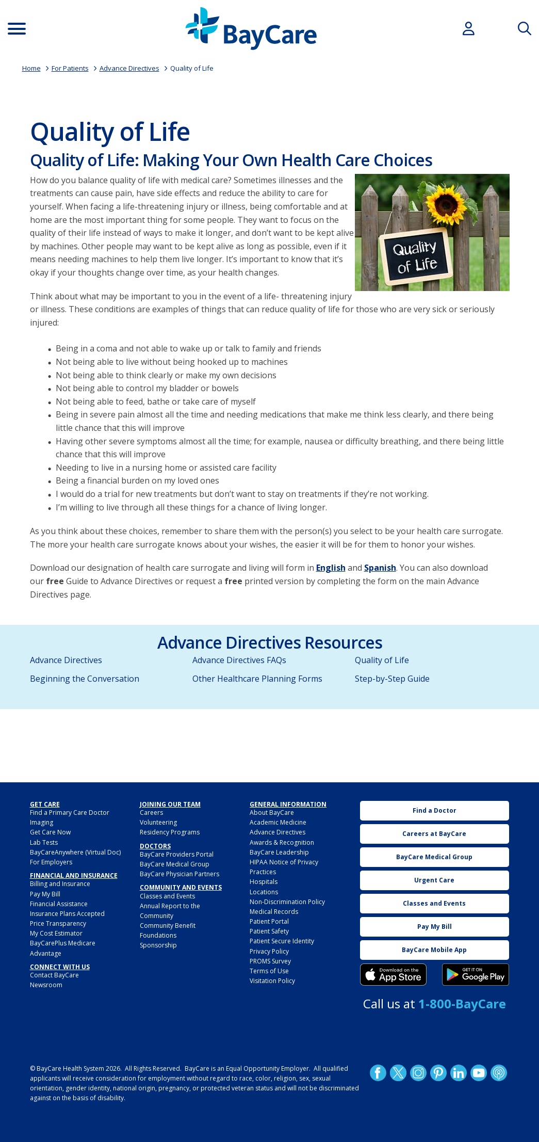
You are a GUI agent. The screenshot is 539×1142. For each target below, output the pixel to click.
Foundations (158, 935)
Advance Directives (129, 68)
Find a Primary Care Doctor (69, 812)
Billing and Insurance (60, 883)
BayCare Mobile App (434, 949)
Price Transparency (58, 923)
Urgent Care (434, 880)
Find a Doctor (434, 810)
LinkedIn (458, 1073)
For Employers (51, 862)
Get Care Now (50, 832)
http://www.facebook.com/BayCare (378, 1073)
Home (31, 68)
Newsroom (46, 984)
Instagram (418, 1073)
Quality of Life (192, 68)
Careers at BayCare (434, 833)
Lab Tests (44, 842)
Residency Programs (170, 832)
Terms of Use (269, 971)
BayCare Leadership (279, 852)
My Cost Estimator (56, 933)
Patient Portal (269, 921)
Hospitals (263, 881)
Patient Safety (269, 931)
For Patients (70, 68)
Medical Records (274, 911)
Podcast (499, 1073)
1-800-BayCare (462, 1003)
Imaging (41, 822)
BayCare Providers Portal (177, 854)
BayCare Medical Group (174, 864)
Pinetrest (438, 1073)
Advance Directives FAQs (239, 660)
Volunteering (158, 822)
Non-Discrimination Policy (287, 901)
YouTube (478, 1073)
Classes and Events (167, 896)
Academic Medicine (278, 822)
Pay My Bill (45, 894)
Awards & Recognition (282, 842)
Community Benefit (167, 925)
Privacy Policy (269, 951)
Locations (264, 892)
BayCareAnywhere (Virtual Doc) (75, 852)
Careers (151, 812)
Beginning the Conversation (84, 678)
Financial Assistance (59, 903)
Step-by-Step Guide (392, 678)
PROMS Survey (270, 961)
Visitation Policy (272, 980)
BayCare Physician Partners (179, 874)
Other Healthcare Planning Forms (257, 678)
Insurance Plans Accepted (67, 913)
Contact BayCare (54, 975)
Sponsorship (158, 945)
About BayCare (272, 812)
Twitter (398, 1073)
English (331, 567)
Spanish (380, 567)
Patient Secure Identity (282, 941)
